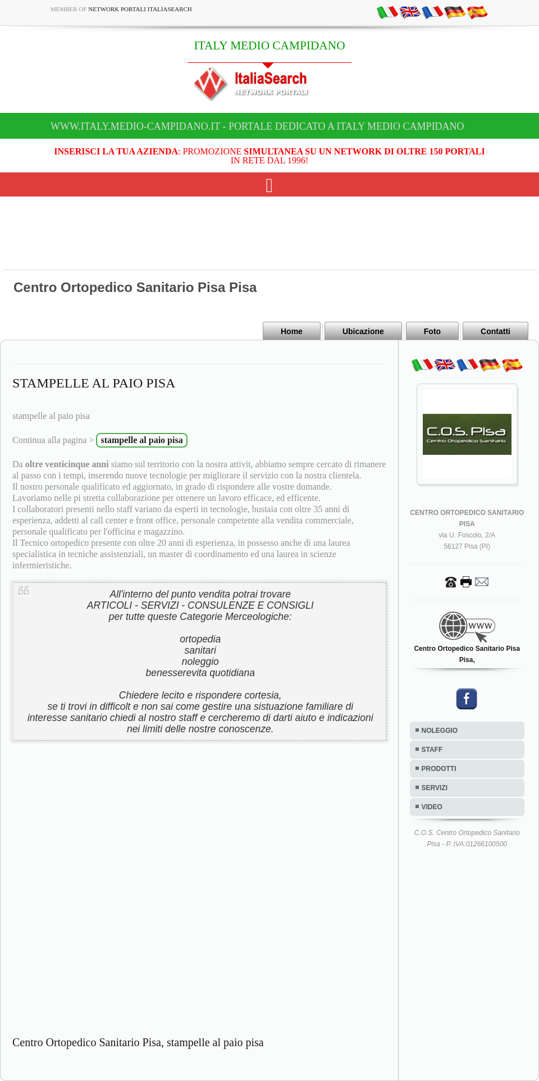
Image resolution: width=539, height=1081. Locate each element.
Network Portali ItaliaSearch (140, 9)
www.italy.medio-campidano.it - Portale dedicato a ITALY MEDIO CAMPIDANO (257, 126)
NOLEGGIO (440, 731)
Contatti (495, 331)
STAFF (432, 750)
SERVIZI (434, 788)
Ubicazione (363, 331)
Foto (432, 331)
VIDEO (432, 807)
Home (292, 331)
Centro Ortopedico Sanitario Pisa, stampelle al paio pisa (138, 1042)
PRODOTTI (439, 769)
